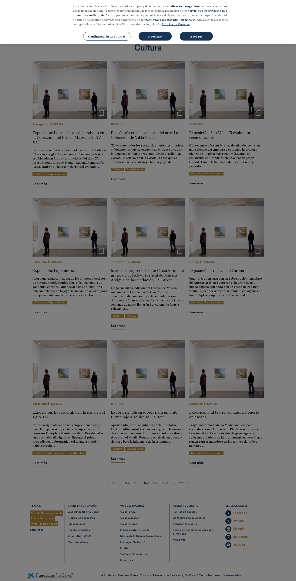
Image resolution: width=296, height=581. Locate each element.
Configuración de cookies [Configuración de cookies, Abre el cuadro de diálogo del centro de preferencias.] (107, 32)
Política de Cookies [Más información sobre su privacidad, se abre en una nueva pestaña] (176, 19)
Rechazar (155, 32)
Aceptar (196, 32)
